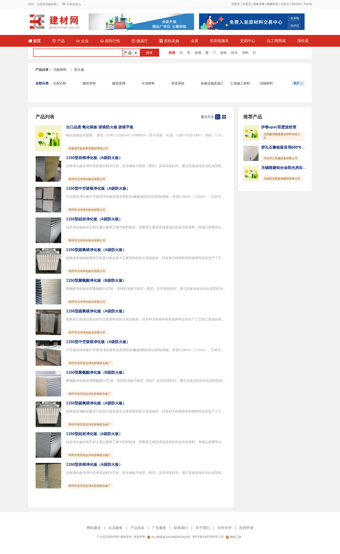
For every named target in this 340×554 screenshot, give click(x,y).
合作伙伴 (224, 528)
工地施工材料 (240, 83)
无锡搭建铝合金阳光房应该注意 (287, 168)
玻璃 (198, 53)
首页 (34, 41)
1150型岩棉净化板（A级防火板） (94, 158)
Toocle (307, 4)
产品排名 (137, 528)
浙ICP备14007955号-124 (208, 536)
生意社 (236, 4)
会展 (194, 41)
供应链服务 (219, 41)
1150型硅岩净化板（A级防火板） (94, 219)
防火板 (79, 69)
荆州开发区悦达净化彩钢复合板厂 (89, 363)
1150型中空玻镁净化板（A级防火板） (98, 188)
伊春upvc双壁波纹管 (278, 127)
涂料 (245, 53)
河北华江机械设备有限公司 (281, 158)
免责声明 (139, 536)
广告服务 (159, 528)
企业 (82, 41)
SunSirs (296, 4)
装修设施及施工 (212, 83)
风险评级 (258, 4)
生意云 (284, 4)
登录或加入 (74, 4)
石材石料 (59, 83)
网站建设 (94, 528)
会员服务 (115, 528)
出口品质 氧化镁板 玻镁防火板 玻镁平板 (99, 127)
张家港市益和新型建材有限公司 (88, 148)
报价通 (303, 41)
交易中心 (247, 41)
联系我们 (181, 528)
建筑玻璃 (118, 83)
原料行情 (110, 41)
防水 (234, 53)
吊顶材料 (148, 83)
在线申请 (246, 528)
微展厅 (140, 41)
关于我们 (203, 528)
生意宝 (246, 4)
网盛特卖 (272, 4)
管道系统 (177, 83)
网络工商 (233, 537)
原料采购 (169, 41)
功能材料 (60, 69)
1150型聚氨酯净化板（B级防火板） (96, 280)
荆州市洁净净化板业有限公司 (86, 179)
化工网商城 (276, 41)
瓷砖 (223, 53)
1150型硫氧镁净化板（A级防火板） (96, 250)
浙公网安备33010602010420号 (168, 537)
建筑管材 (89, 83)
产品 (58, 41)
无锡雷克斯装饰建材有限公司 (282, 178)
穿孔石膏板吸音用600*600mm (286, 147)
